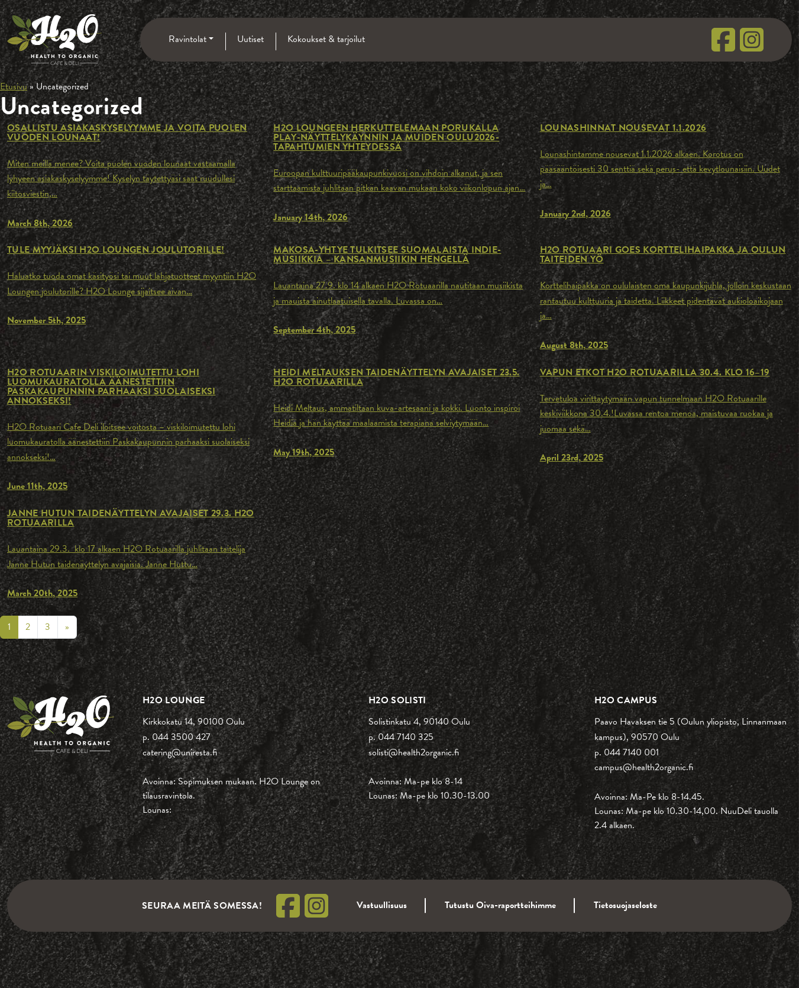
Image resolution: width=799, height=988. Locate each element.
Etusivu (13, 86)
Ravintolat (187, 39)
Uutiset (250, 39)
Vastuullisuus (382, 905)
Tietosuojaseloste (625, 905)
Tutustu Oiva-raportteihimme (500, 905)
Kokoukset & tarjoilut (326, 39)
